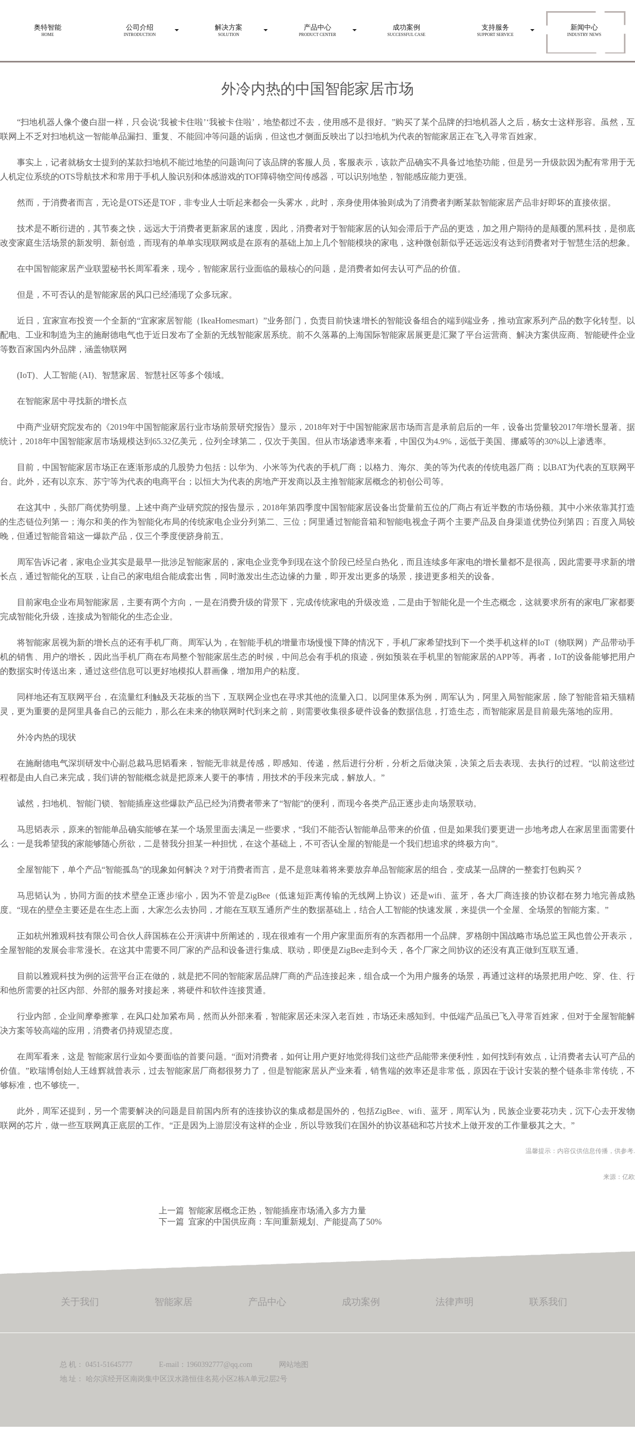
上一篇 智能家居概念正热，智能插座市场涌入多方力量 (262, 1210)
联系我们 (548, 1302)
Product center (317, 27)
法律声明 (455, 1302)
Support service (495, 27)
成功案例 (361, 1302)
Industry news (584, 27)
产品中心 (267, 1302)
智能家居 (174, 1302)
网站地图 (294, 1365)
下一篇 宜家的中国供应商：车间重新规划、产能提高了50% (270, 1221)
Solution (228, 27)
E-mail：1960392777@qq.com (205, 1365)
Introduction (139, 27)
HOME (47, 27)
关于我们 (80, 1302)
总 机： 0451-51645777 (96, 1365)
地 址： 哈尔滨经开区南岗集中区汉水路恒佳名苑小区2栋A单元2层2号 (173, 1379)
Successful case (406, 27)
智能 (95, 1056)
